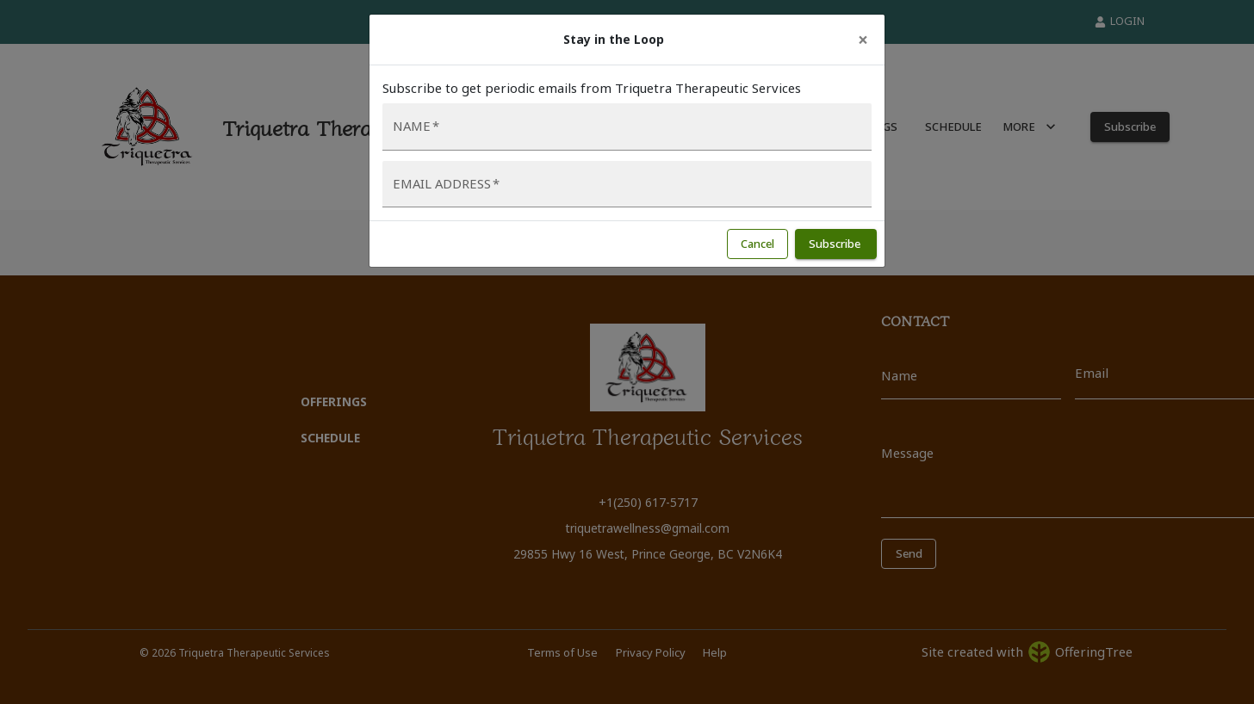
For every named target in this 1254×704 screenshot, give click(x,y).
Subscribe (836, 244)
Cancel (757, 244)
